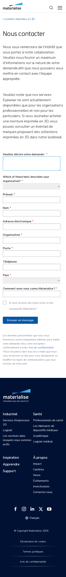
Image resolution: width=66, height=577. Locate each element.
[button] (10, 414)
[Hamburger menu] (60, 8)
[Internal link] (13, 6)
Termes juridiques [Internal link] (33, 551)
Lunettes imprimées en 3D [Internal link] (19, 19)
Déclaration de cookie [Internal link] (33, 541)
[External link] (15, 509)
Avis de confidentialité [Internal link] (33, 561)
